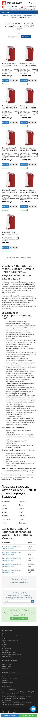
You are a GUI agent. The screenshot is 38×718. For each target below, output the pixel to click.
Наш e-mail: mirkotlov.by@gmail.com (12, 694)
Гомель (21, 509)
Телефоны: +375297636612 (9, 690)
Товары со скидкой (7, 682)
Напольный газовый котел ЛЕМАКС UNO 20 (9, 149)
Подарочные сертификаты (9, 678)
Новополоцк (6, 519)
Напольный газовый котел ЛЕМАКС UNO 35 (28, 107)
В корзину (5, 80)
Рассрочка (5, 650)
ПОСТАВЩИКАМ (6, 656)
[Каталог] (34, 12)
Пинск (4, 523)
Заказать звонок (9, 716)
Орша (21, 519)
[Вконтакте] (14, 712)
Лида (21, 512)
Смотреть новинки (19, 618)
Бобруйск (22, 501)
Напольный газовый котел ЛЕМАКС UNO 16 (28, 191)
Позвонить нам (28, 716)
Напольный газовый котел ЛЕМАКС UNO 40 (9, 191)
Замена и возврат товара (9, 652)
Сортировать (13, 37)
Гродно (4, 512)
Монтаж (4, 634)
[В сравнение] (16, 80)
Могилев (5, 516)
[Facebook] (9, 712)
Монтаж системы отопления (10, 640)
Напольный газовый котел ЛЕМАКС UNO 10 (28, 65)
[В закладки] (13, 80)
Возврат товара (6, 666)
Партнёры (4, 680)
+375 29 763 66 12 (11, 7)
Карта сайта (5, 668)
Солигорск (22, 523)
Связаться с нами (7, 664)
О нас (3, 642)
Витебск (4, 509)
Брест (21, 505)
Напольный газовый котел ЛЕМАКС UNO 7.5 (10, 233)
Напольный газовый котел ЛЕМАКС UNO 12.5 (10, 65)
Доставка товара (6, 648)
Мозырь (22, 516)
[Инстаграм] (4, 712)
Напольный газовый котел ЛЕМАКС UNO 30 (28, 149)
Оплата (4, 646)
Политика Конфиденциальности (11, 654)
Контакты (4, 644)
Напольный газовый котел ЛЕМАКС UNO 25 (9, 107)
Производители (6, 676)
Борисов (4, 505)
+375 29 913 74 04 (30, 7)
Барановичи (6, 501)
